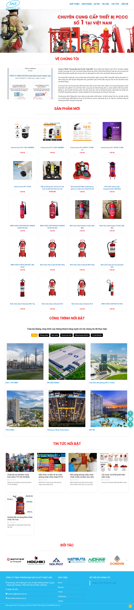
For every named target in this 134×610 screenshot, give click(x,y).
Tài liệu (105, 4)
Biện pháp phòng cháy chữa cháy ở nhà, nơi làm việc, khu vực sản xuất (82, 477)
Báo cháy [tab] (55, 335)
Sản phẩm (87, 4)
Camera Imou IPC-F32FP (22, 186)
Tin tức (115, 4)
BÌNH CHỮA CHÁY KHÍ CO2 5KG (112, 304)
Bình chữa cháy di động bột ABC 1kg (22, 304)
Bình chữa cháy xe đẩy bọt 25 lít (82, 304)
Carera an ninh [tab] (66, 335)
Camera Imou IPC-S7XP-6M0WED (22, 147)
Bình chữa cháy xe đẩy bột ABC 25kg (82, 265)
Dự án (97, 4)
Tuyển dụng (62, 596)
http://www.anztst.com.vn (17, 598)
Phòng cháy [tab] (44, 335)
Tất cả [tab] (34, 335)
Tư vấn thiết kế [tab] (97, 335)
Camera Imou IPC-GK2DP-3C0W (112, 147)
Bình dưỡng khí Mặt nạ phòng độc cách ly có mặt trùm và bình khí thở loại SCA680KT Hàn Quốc (82, 189)
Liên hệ (124, 4)
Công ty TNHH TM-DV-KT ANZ (104, 583)
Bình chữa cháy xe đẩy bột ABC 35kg (52, 265)
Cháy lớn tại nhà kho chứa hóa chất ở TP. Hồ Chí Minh (18, 476)
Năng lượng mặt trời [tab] (81, 335)
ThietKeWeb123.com (53, 605)
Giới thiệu (74, 4)
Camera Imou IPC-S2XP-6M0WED (52, 147)
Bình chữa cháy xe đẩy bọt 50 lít (52, 304)
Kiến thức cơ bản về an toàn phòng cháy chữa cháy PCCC (51, 476)
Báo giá (60, 587)
